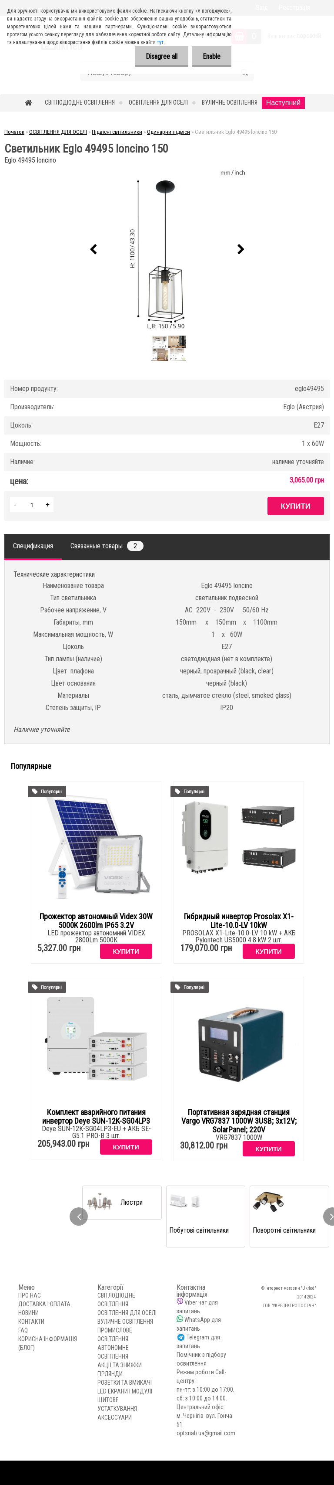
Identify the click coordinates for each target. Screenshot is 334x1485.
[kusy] (31, 504)
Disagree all (161, 56)
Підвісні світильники (117, 132)
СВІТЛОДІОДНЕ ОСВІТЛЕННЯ (80, 102)
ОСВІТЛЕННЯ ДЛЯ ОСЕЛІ (158, 102)
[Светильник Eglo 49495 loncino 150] (167, 250)
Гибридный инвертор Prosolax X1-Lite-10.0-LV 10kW (239, 921)
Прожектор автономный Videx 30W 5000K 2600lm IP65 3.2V (96, 921)
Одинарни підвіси (168, 132)
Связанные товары (107, 546)
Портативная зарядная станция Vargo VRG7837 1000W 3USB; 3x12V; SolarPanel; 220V (239, 1121)
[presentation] (93, 250)
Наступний (283, 102)
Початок (14, 132)
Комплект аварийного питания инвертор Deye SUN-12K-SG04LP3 (96, 1116)
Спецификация (33, 546)
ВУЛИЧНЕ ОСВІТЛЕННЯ (229, 102)
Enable (211, 56)
